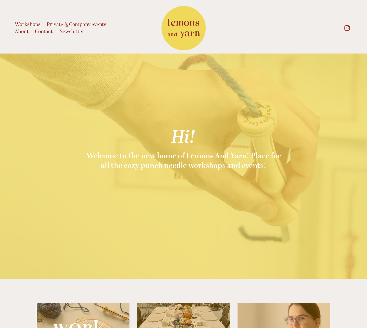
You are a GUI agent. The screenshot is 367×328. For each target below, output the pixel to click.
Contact (44, 31)
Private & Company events (76, 24)
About (22, 31)
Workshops (28, 24)
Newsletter (71, 31)
